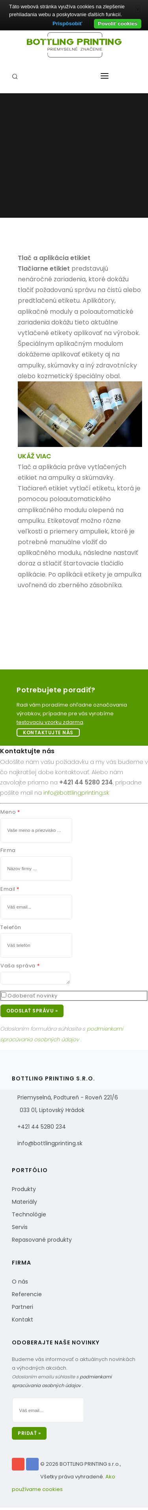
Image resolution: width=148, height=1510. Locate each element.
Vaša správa (18, 965)
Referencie (27, 1297)
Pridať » (29, 1435)
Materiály (24, 1204)
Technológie (29, 1217)
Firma (8, 850)
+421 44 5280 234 (41, 1129)
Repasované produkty (42, 1242)
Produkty (24, 1191)
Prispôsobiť (67, 23)
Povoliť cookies (117, 23)
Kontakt (22, 1322)
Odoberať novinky (32, 998)
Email (7, 889)
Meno (8, 812)
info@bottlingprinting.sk (41, 53)
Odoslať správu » (32, 1013)
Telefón (10, 927)
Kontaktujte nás (48, 732)
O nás (20, 1284)
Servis (20, 1229)
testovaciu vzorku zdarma (50, 722)
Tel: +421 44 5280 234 (38, 37)
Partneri (22, 1309)
